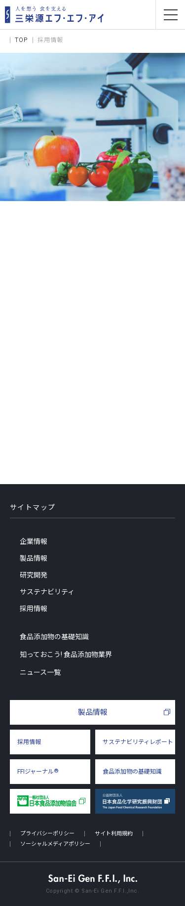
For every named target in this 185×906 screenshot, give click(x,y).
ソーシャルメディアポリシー (55, 844)
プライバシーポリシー (47, 833)
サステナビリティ (47, 592)
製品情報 (33, 558)
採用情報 (33, 609)
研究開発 (33, 575)
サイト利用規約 (114, 833)
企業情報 (33, 541)
